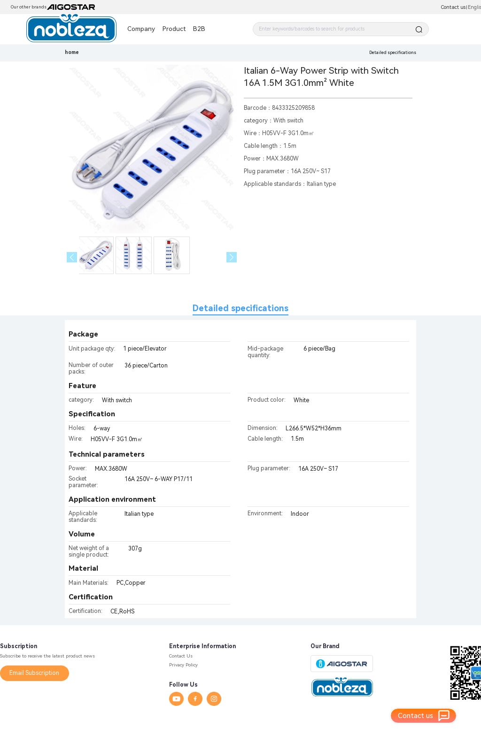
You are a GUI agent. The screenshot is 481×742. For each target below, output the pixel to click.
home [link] (72, 52)
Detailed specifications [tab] (240, 308)
